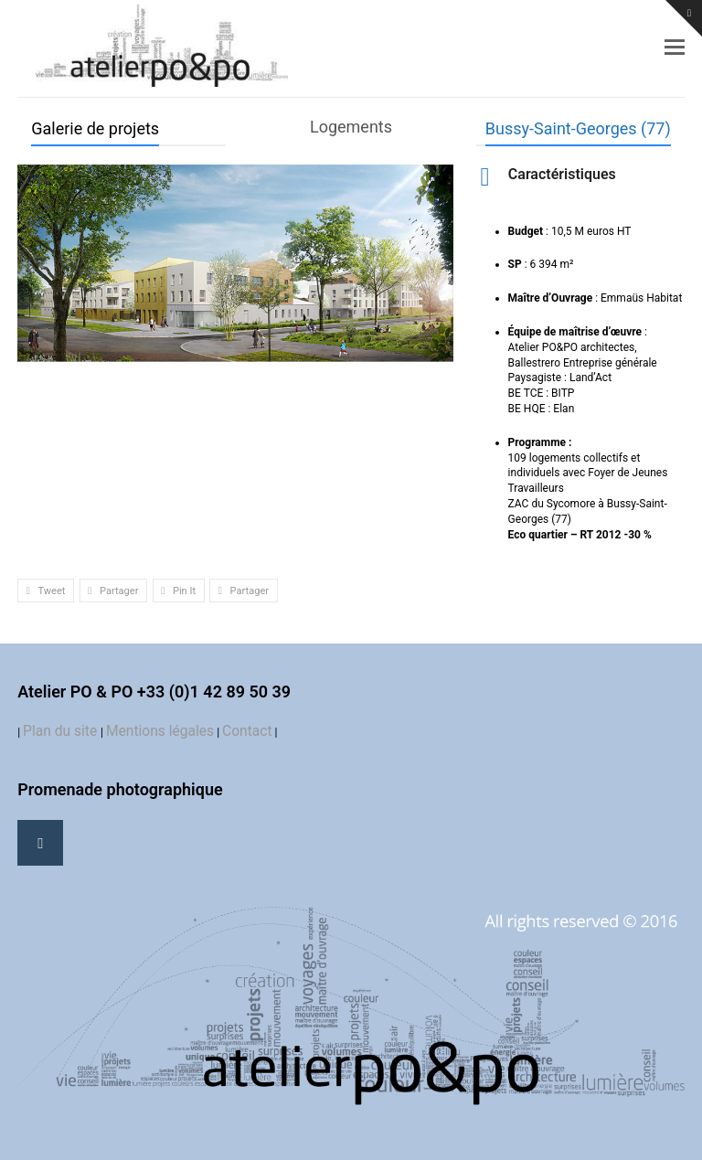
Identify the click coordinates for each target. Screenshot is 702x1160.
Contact (247, 731)
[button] (675, 47)
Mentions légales (160, 731)
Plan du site (62, 731)
